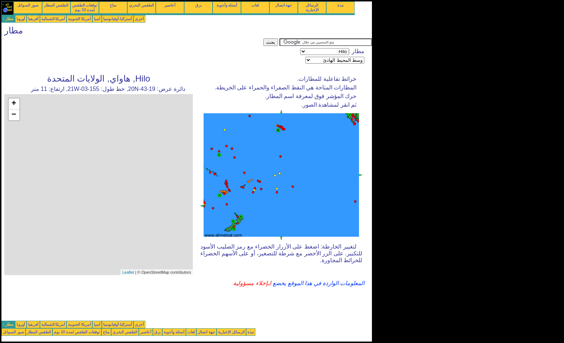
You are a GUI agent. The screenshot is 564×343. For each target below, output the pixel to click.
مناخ (113, 5)
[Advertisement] (132, 54)
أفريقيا (33, 19)
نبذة (340, 5)
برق (198, 5)
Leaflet (128, 272)
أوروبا (21, 19)
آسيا (97, 19)
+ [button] (14, 103)
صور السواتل (27, 5)
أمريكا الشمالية (53, 19)
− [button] (14, 115)
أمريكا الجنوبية (79, 19)
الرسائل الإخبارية (312, 7)
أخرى (139, 19)
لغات (255, 5)
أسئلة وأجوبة (227, 5)
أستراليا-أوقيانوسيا (117, 19)
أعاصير (170, 5)
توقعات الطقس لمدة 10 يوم (84, 7)
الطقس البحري (141, 5)
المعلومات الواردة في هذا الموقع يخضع (318, 283)
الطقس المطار (56, 5)
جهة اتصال (283, 5)
